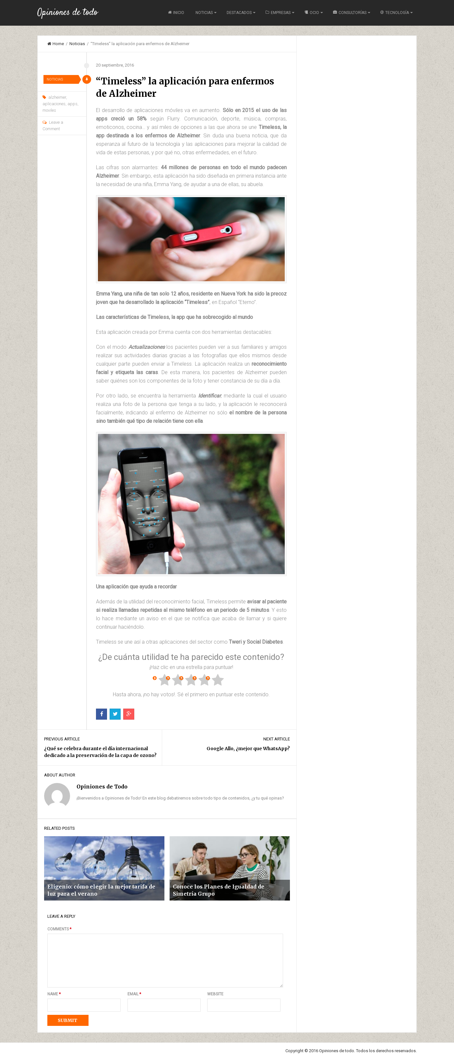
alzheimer (57, 97)
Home (55, 43)
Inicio (176, 12)
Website (215, 994)
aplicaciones (54, 103)
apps (72, 103)
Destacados (239, 12)
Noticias (204, 12)
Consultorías (349, 12)
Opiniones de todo (67, 12)
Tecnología (394, 12)
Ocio (312, 12)
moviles (49, 110)
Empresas (278, 12)
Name (54, 994)
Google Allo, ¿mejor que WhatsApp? (248, 748)
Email (134, 994)
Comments (59, 929)
